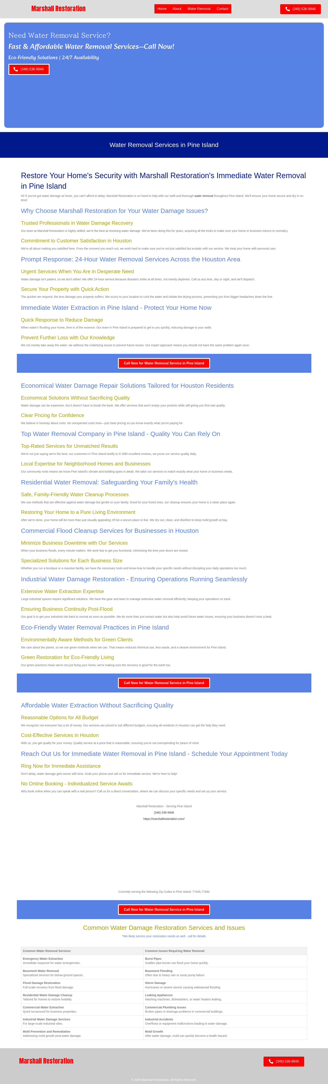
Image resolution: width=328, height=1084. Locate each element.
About (176, 9)
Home (161, 9)
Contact (222, 9)
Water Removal (198, 9)
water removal (203, 196)
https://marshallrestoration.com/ (164, 819)
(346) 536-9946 (164, 812)
